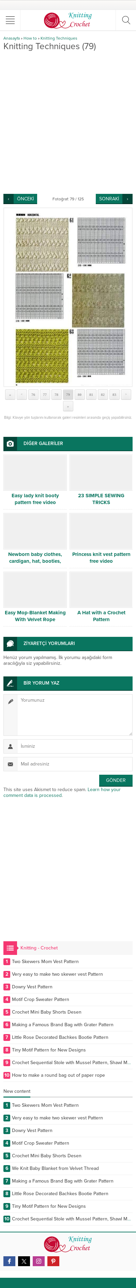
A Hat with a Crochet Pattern (101, 616)
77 (45, 394)
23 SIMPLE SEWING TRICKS (101, 498)
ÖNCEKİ (25, 199)
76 (33, 394)
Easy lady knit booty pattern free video (35, 498)
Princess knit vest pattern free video (101, 557)
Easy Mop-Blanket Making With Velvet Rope (35, 616)
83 (114, 394)
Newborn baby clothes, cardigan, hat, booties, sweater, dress (35, 561)
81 (91, 394)
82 (103, 394)
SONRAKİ (109, 199)
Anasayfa (11, 38)
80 (79, 394)
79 (68, 394)
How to (30, 38)
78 (56, 394)
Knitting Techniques (59, 38)
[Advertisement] (68, 122)
